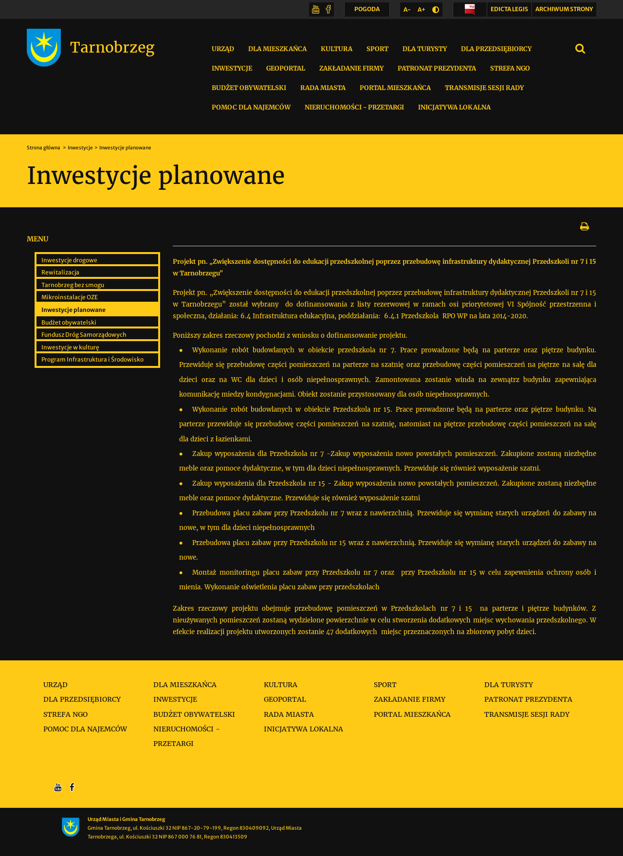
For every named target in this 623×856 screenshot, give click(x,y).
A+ (423, 11)
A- (408, 11)
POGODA (367, 11)
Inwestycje (80, 148)
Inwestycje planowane (125, 148)
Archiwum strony (564, 9)
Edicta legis (509, 9)
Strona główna (44, 148)
